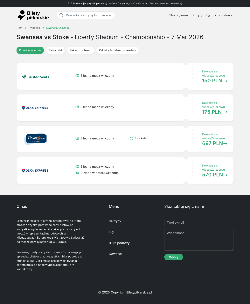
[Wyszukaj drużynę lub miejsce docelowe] (89, 15)
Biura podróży (222, 15)
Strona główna (179, 15)
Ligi (208, 15)
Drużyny (197, 15)
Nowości (115, 254)
